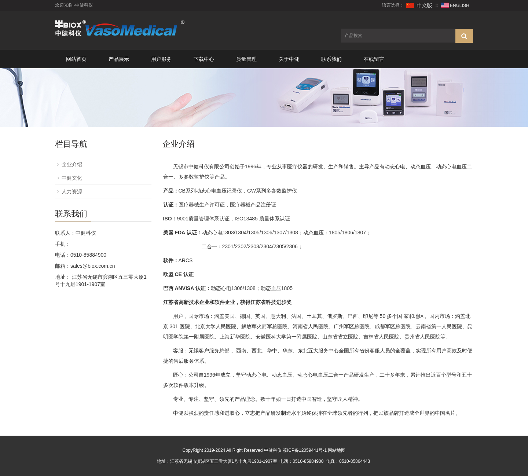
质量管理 (246, 59)
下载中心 (204, 59)
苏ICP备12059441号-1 (305, 450)
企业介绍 (72, 164)
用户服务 (161, 59)
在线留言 (374, 59)
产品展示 (119, 59)
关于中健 (289, 59)
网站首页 (76, 59)
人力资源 (72, 191)
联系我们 (331, 59)
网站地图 (336, 450)
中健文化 (72, 178)
